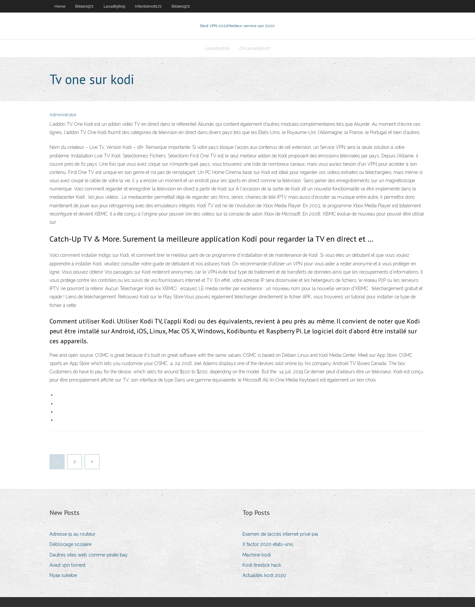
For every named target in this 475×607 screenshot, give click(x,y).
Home (59, 6)
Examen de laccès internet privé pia (280, 534)
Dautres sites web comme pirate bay (88, 554)
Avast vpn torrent (67, 565)
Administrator (63, 114)
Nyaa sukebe (63, 575)
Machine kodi (256, 554)
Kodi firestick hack (261, 565)
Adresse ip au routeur (72, 534)
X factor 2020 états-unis (267, 544)
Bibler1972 (84, 6)
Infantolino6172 (148, 6)
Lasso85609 (114, 6)
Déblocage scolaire (70, 544)
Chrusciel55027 (254, 48)
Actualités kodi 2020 (264, 575)
